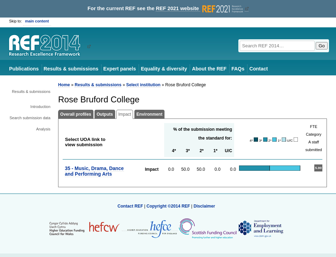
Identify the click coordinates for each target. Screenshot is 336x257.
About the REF (209, 69)
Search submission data (29, 118)
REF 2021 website (200, 9)
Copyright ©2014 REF (168, 206)
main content (37, 21)
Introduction (40, 106)
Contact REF (130, 206)
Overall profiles (75, 114)
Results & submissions (71, 69)
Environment (149, 114)
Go (321, 45)
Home (64, 84)
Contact (258, 69)
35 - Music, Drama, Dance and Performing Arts (94, 170)
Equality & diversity (164, 69)
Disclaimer (204, 206)
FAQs (237, 69)
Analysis (43, 129)
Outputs (105, 114)
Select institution (143, 84)
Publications (24, 69)
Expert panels (119, 69)
